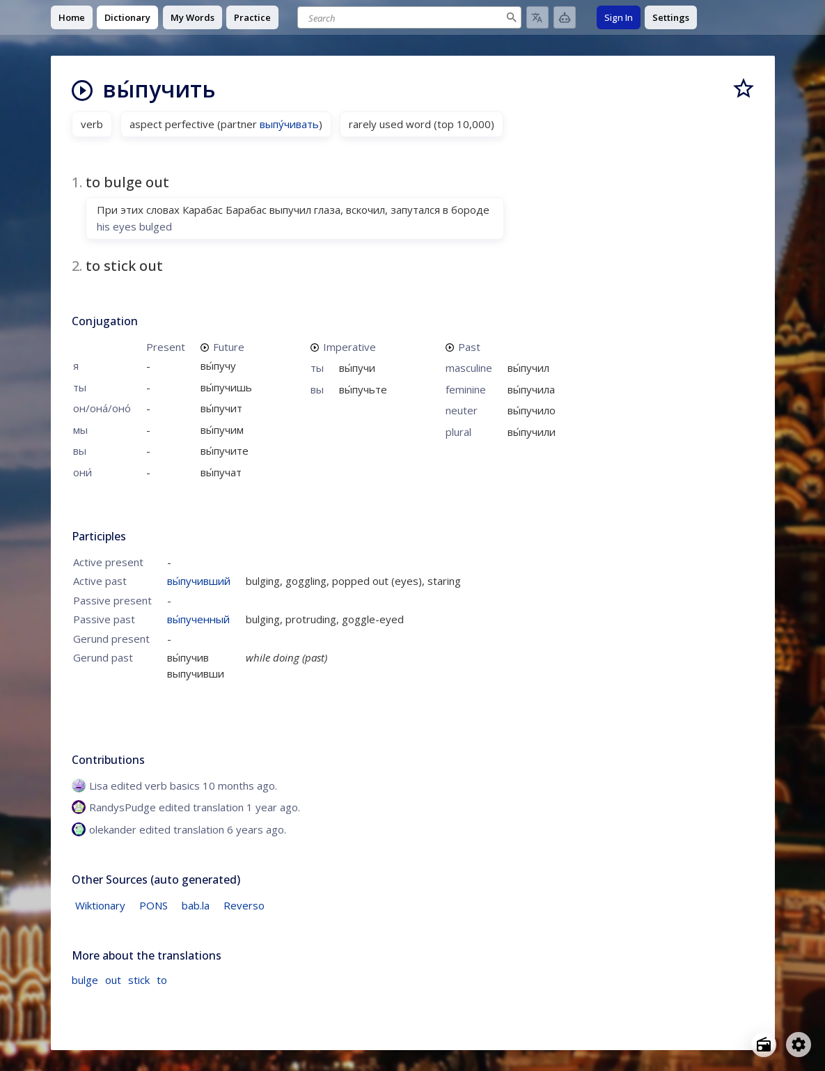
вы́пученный (198, 619)
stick (139, 980)
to (162, 980)
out (113, 980)
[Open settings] (798, 1044)
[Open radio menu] (763, 1044)
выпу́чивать (289, 124)
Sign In (618, 17)
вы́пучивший (198, 581)
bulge (85, 980)
